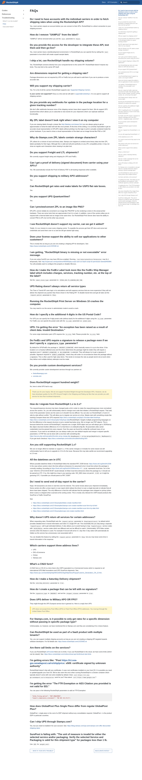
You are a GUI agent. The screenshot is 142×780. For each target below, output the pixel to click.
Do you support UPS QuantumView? (127, 69)
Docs (108, 2)
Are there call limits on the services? (127, 177)
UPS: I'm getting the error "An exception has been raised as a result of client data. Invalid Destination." (129, 111)
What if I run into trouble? (10, 21)
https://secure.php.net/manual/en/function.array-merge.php (50, 436)
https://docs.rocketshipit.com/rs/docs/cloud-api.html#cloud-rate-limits (67, 654)
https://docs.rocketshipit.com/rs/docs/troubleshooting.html (67, 438)
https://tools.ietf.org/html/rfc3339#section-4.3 (67, 468)
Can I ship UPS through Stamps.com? (128, 195)
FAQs (4, 24)
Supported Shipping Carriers (80, 90)
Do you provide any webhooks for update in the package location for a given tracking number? (128, 40)
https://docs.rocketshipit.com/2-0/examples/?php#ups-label (50, 420)
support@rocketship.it (82, 94)
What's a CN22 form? (123, 152)
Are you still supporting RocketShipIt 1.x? (129, 134)
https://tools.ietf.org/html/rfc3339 (100, 464)
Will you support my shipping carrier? (127, 36)
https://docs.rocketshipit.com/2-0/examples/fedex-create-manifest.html (57, 503)
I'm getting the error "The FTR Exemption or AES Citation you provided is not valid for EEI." (129, 187)
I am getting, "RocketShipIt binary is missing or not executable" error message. (127, 86)
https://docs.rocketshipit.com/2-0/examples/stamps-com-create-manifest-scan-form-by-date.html (66, 508)
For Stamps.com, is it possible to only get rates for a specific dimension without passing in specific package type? (129, 169)
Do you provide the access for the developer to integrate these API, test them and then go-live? (127, 23)
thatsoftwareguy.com (40, 373)
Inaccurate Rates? (8, 26)
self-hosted (50, 652)
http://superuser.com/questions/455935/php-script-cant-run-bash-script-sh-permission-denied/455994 (76, 261)
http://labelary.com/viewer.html (72, 124)
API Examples (117, 2)
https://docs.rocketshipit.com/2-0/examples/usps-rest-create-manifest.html (58, 511)
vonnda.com (37, 376)
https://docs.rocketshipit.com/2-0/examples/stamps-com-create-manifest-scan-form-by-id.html (65, 505)
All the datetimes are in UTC (125, 137)
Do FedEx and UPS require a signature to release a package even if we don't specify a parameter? (129, 117)
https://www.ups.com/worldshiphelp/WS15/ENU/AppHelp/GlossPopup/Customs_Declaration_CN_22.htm (66, 573)
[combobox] (132, 2)
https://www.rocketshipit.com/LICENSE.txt (44, 246)
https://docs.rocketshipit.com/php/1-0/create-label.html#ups (80, 417)
